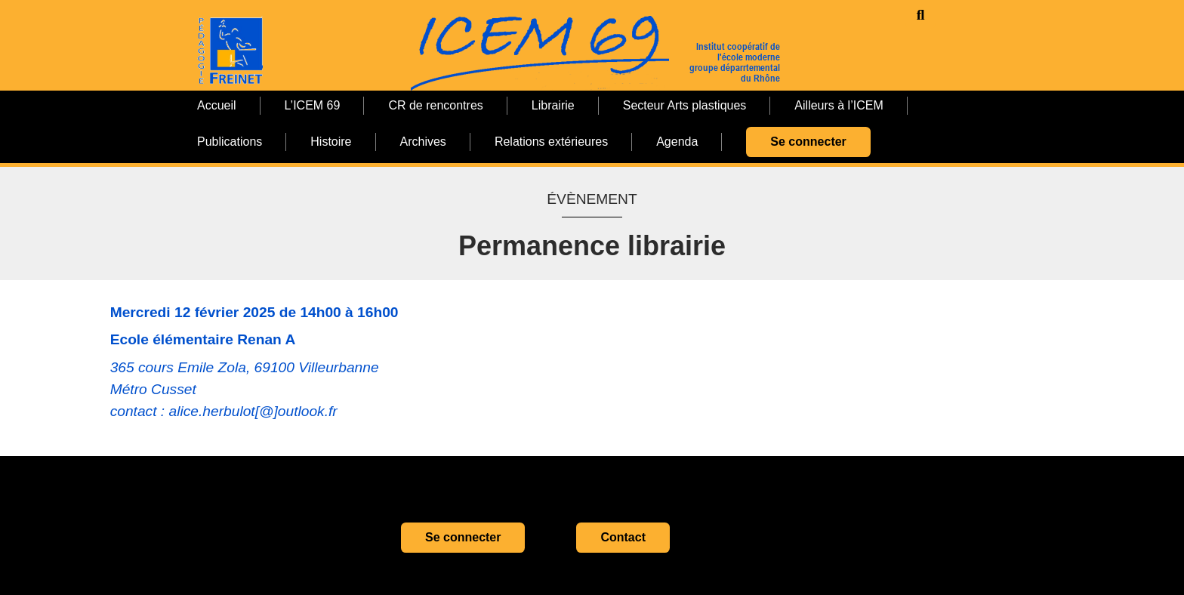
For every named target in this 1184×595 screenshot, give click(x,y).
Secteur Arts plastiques (685, 105)
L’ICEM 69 (313, 105)
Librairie (553, 105)
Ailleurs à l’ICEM (838, 105)
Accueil (216, 105)
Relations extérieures (551, 141)
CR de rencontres (435, 105)
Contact (623, 537)
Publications (229, 141)
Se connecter (808, 141)
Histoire (330, 141)
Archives (423, 141)
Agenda (677, 141)
